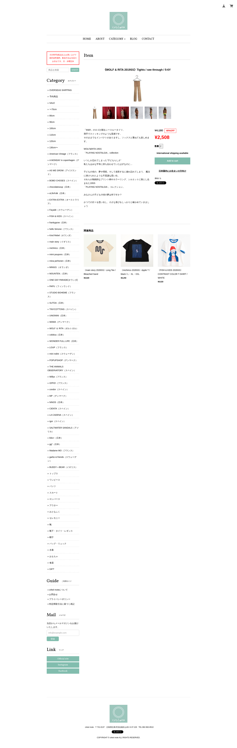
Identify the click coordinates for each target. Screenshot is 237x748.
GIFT (51, 569)
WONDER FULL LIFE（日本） (63, 341)
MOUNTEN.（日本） (59, 273)
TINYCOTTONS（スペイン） (63, 309)
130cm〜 (53, 147)
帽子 (51, 537)
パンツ (52, 486)
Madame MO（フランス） (61, 450)
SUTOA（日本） (57, 303)
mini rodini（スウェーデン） (62, 354)
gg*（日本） (55, 444)
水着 (51, 550)
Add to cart (172, 161)
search (75, 70)
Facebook (62, 671)
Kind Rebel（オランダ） (61, 235)
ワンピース (54, 480)
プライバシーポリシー (59, 599)
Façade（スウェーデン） (61, 210)
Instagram (63, 664)
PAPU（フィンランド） (60, 286)
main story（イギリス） (60, 242)
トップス (53, 473)
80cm (52, 115)
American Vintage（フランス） (64, 154)
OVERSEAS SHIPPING (60, 90)
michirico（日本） (57, 248)
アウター (53, 505)
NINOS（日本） (57, 402)
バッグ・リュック (57, 543)
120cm (52, 141)
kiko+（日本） (56, 438)
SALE (52, 103)
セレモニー (54, 518)
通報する (158, 178)
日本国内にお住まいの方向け (172, 171)
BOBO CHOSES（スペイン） (63, 180)
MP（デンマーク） (58, 396)
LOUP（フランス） (58, 347)
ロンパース (54, 499)
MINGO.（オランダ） (59, 267)
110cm (52, 135)
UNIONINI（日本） (58, 315)
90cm (52, 122)
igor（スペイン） (57, 421)
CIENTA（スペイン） (59, 408)
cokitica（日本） (57, 335)
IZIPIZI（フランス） (58, 383)
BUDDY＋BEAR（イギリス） (63, 467)
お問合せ (53, 594)
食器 (51, 563)
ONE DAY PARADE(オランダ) (63, 280)
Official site (63, 658)
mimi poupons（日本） (60, 254)
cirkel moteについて (58, 590)
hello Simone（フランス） (61, 229)
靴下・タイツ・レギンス (61, 531)
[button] (117, 39)
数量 (157, 146)
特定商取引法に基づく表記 (62, 604)
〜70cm (53, 109)
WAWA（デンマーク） (60, 322)
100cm (52, 128)
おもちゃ (53, 556)
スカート (53, 492)
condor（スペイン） (59, 389)
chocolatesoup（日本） (60, 187)
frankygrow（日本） (58, 222)
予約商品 (53, 96)
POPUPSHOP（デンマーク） (63, 360)
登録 (53, 639)
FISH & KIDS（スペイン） (62, 216)
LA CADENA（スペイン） (61, 415)
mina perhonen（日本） (60, 261)
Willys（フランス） (58, 377)
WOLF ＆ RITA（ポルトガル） (63, 328)
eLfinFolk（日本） (58, 193)
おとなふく (54, 511)
